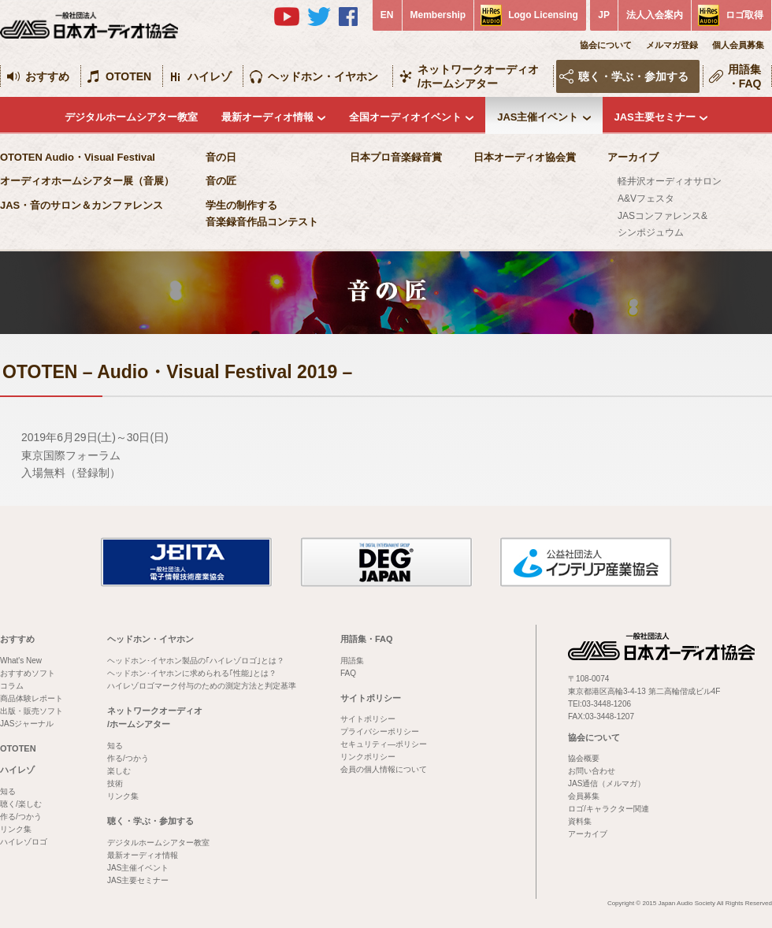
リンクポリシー (367, 756)
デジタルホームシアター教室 (131, 117)
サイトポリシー (370, 698)
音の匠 (221, 181)
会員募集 (583, 796)
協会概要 (583, 758)
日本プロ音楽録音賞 (396, 157)
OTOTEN (128, 76)
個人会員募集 (738, 45)
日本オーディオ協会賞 (524, 157)
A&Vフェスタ (646, 198)
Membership (438, 14)
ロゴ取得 (744, 14)
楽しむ (119, 771)
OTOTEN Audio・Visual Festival (77, 157)
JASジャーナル (27, 723)
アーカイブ (633, 157)
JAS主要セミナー (655, 117)
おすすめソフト (27, 673)
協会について (606, 45)
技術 (115, 783)
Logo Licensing (543, 14)
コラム (12, 685)
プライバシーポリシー (379, 731)
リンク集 (16, 829)
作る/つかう (21, 816)
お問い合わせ (591, 771)
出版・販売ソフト (31, 711)
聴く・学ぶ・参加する (633, 76)
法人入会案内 (654, 14)
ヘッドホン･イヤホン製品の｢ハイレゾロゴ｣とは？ (195, 660)
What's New (21, 660)
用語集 (352, 660)
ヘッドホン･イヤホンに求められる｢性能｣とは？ (192, 673)
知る (8, 791)
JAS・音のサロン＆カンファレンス (81, 205)
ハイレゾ (209, 76)
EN (387, 14)
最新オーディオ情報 (267, 117)
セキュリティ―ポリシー (383, 744)
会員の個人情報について (383, 769)
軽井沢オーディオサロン (670, 181)
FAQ (348, 673)
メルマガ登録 (672, 45)
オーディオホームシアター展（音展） (87, 181)
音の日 (221, 157)
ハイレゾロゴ (23, 841)
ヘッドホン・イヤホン (323, 76)
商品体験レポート (31, 698)
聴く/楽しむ (21, 804)
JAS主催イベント (537, 117)
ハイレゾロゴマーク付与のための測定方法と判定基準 (201, 685)
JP (604, 14)
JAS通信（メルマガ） (606, 783)
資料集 (580, 821)
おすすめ (47, 76)
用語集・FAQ (745, 76)
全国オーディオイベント (405, 117)
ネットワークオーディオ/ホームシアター (478, 76)
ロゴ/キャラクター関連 (608, 808)
